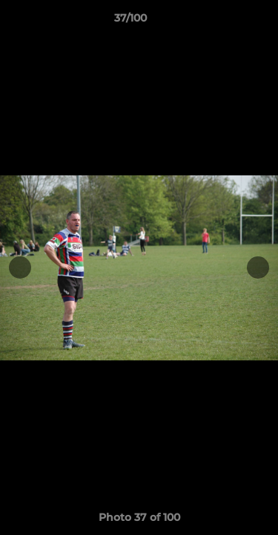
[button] (225, 21)
